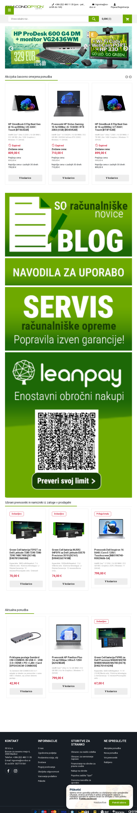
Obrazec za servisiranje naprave (82, 760)
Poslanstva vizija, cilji (48, 760)
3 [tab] (73, 65)
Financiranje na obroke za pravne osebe (83, 767)
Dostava (42, 765)
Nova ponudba (111, 755)
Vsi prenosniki (110, 760)
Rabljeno (108, 765)
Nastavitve (100, 802)
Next (124, 47)
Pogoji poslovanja (46, 769)
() (117, 19)
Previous (9, 47)
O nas (41, 751)
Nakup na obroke (79, 773)
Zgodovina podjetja (47, 755)
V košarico (18, 180)
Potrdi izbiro (119, 802)
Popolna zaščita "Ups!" (81, 778)
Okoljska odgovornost (48, 774)
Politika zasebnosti (88, 799)
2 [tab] (67, 65)
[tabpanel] (68, 47)
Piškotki (41, 783)
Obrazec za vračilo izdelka (83, 754)
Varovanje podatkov (47, 779)
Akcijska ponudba (112, 751)
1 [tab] (61, 65)
